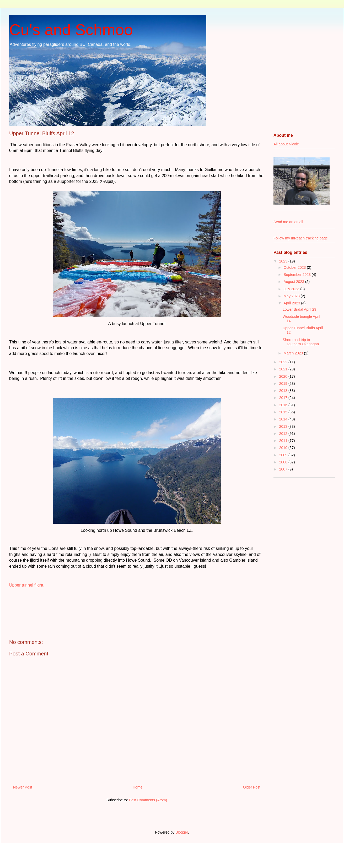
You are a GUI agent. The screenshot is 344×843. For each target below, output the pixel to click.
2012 (283, 433)
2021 (283, 369)
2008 (283, 462)
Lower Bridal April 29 (299, 309)
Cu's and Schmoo (71, 30)
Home (137, 787)
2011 (283, 441)
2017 (283, 398)
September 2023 (297, 274)
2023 (283, 261)
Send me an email (288, 222)
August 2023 (294, 282)
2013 (283, 426)
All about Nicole (286, 144)
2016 (283, 405)
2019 (283, 383)
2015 (283, 412)
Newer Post (22, 787)
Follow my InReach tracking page (300, 238)
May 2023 (291, 296)
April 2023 (292, 303)
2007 (283, 469)
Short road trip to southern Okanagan (301, 342)
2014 (283, 419)
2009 (283, 455)
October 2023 (295, 267)
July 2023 (291, 289)
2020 (283, 376)
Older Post (251, 787)
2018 (283, 390)
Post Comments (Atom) (148, 800)
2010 (283, 448)
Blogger (181, 832)
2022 (283, 362)
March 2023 (293, 353)
